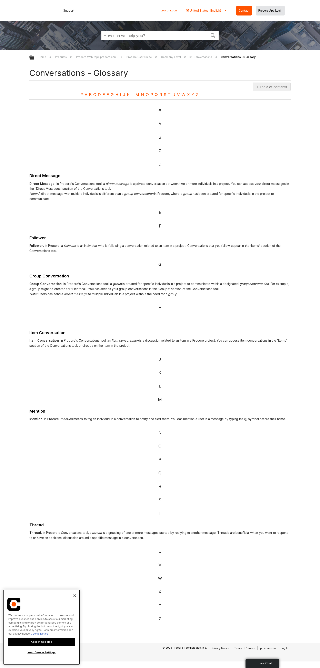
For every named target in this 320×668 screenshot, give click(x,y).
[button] (213, 35)
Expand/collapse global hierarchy (34, 58)
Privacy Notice (220, 648)
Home (43, 57)
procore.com (169, 10)
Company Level (171, 57)
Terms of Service (244, 648)
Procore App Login (270, 10)
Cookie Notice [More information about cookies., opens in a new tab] (39, 633)
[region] (41, 627)
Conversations (201, 57)
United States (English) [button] (205, 10)
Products (61, 57)
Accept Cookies (41, 641)
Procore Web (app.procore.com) (97, 57)
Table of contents (273, 87)
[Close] (74, 595)
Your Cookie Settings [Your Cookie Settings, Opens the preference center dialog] (42, 652)
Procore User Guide (140, 57)
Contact (244, 10)
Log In (284, 648)
